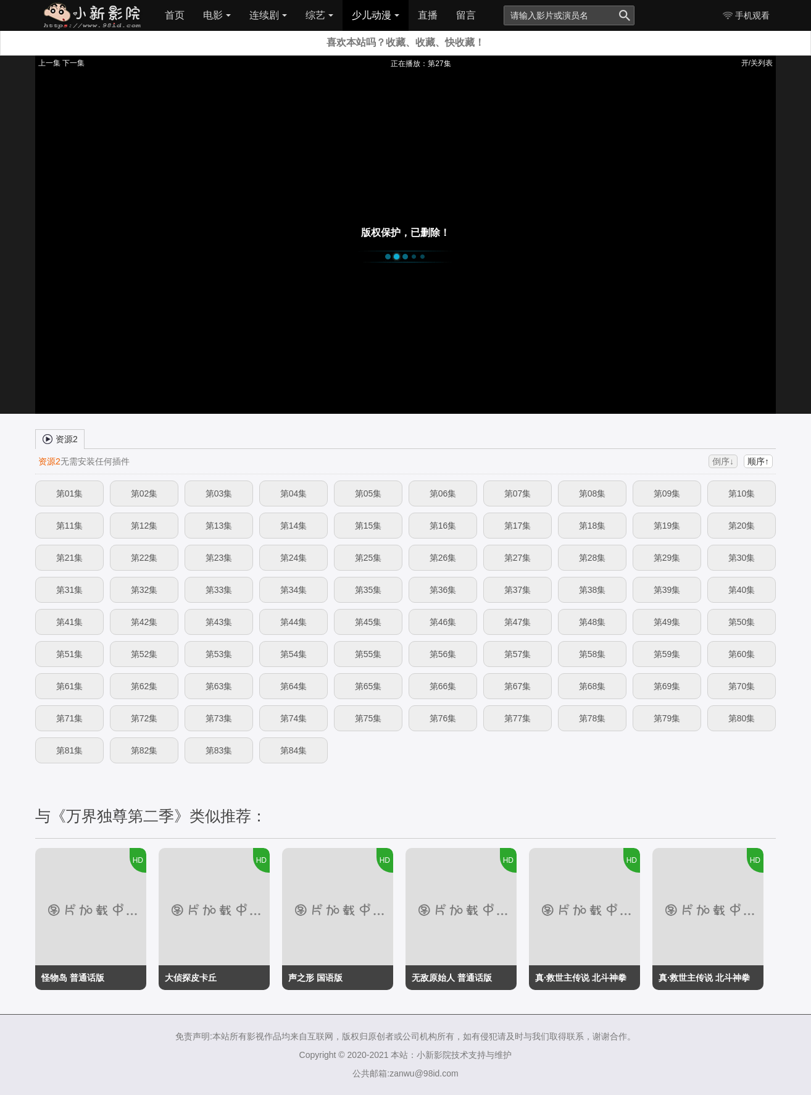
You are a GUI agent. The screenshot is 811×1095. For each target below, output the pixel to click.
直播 (428, 15)
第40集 (741, 590)
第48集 (592, 622)
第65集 (368, 686)
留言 (466, 15)
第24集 (293, 558)
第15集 (368, 526)
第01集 (69, 493)
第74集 (293, 718)
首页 (175, 15)
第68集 (592, 686)
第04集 (293, 493)
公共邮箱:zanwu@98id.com (405, 1073)
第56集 (443, 654)
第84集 (293, 750)
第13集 (219, 526)
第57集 (517, 654)
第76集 (443, 718)
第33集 (219, 590)
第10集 (741, 493)
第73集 (219, 718)
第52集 (144, 654)
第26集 (443, 558)
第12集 (144, 526)
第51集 (69, 654)
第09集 (667, 493)
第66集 (443, 686)
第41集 (69, 622)
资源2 (60, 438)
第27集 (517, 558)
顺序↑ (758, 461)
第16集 (443, 526)
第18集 (592, 526)
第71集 (69, 718)
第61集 (69, 686)
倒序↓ (723, 461)
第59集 (667, 654)
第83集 (219, 750)
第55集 (368, 654)
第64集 (293, 686)
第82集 (144, 750)
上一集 (49, 63)
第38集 (592, 590)
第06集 (443, 493)
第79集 (667, 718)
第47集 (517, 622)
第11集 (69, 526)
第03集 (219, 493)
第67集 (517, 686)
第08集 (592, 493)
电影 (217, 15)
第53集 (219, 654)
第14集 (293, 526)
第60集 (741, 654)
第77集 (517, 718)
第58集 (592, 654)
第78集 (592, 718)
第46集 (443, 622)
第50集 (741, 622)
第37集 (517, 590)
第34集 (293, 590)
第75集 (368, 718)
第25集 (368, 558)
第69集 (667, 686)
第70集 (741, 686)
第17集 (517, 526)
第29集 (667, 558)
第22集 (144, 558)
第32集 (144, 590)
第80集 (741, 718)
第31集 (69, 590)
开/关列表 (757, 63)
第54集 (293, 654)
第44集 (293, 622)
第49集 (667, 622)
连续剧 (268, 15)
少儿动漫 (375, 15)
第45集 (368, 622)
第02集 (144, 493)
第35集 (368, 590)
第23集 (219, 558)
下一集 (73, 63)
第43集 (219, 622)
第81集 (69, 750)
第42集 (144, 622)
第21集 (69, 558)
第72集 (144, 718)
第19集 (667, 526)
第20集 (741, 526)
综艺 (319, 15)
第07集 (517, 493)
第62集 (144, 686)
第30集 (741, 558)
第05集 (368, 493)
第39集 (667, 590)
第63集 (219, 686)
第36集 (443, 590)
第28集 (592, 558)
